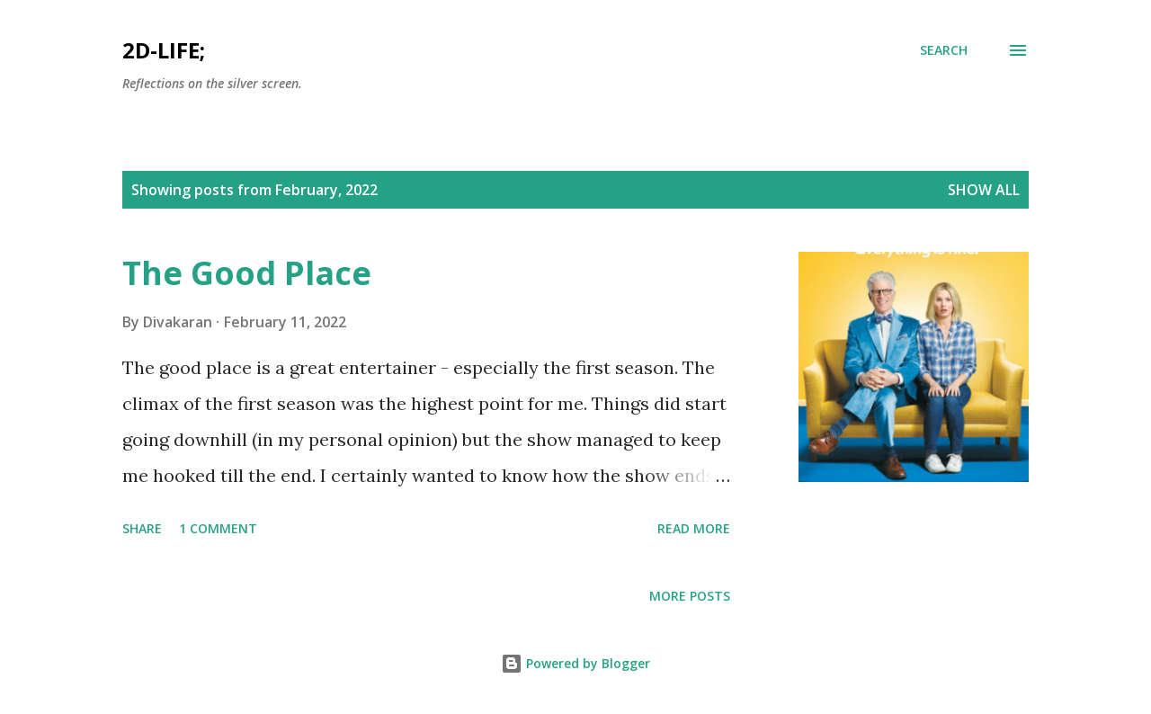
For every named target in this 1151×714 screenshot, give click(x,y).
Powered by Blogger (575, 663)
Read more (693, 528)
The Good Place (246, 273)
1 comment (218, 528)
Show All (984, 190)
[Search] (944, 50)
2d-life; (163, 50)
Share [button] (142, 528)
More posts (689, 595)
